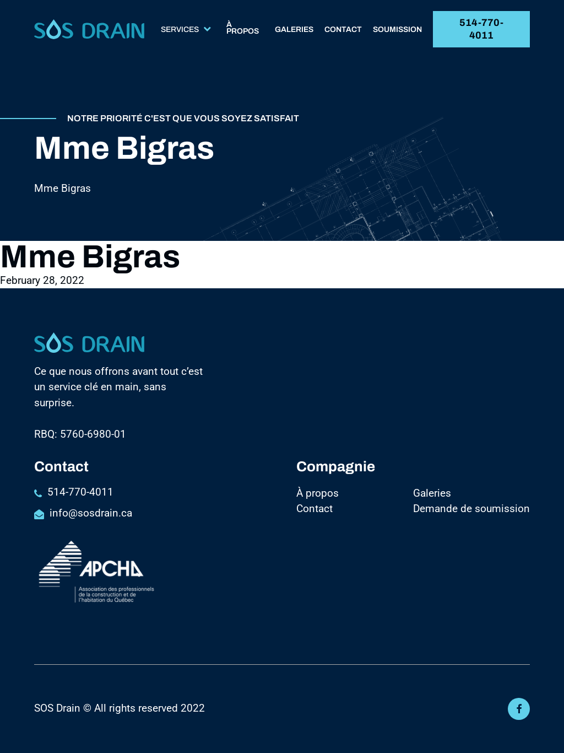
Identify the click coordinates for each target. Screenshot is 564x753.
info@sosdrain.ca (91, 513)
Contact (343, 30)
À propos (242, 28)
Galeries (294, 30)
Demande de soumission (471, 508)
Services (186, 29)
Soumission (397, 30)
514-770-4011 (481, 29)
